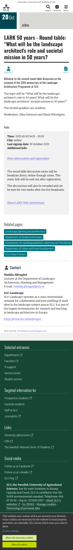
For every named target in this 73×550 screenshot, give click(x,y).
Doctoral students (14, 404)
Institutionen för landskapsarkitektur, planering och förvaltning (38, 242)
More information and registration (28, 158)
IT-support (10, 367)
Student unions (13, 379)
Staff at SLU (11, 410)
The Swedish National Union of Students (27, 447)
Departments (11, 355)
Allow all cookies (19, 544)
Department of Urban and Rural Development (29, 248)
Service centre (12, 373)
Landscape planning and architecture (25, 231)
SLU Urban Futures (15, 254)
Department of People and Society (23, 237)
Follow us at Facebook (17, 466)
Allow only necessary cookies (19, 537)
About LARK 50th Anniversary (26, 202)
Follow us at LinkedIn (16, 472)
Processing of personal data (23, 508)
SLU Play (9, 478)
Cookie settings (10, 530)
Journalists (10, 416)
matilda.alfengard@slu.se (28, 286)
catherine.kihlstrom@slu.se (31, 331)
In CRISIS (28, 504)
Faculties (9, 361)
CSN (6, 441)
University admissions (17, 435)
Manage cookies (46, 504)
